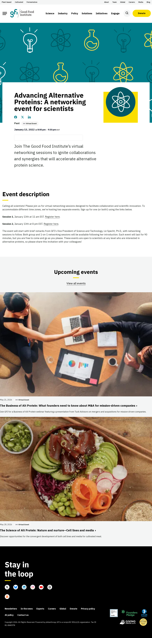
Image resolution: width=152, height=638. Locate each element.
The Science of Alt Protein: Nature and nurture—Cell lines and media (48, 530)
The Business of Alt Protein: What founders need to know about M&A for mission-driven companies (68, 405)
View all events (76, 283)
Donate (141, 13)
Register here (52, 216)
